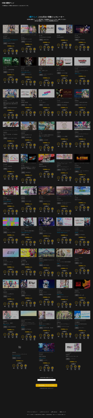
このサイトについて (44, 411)
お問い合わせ (54, 411)
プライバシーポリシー (32, 411)
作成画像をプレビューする (46, 385)
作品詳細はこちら (10, 45)
